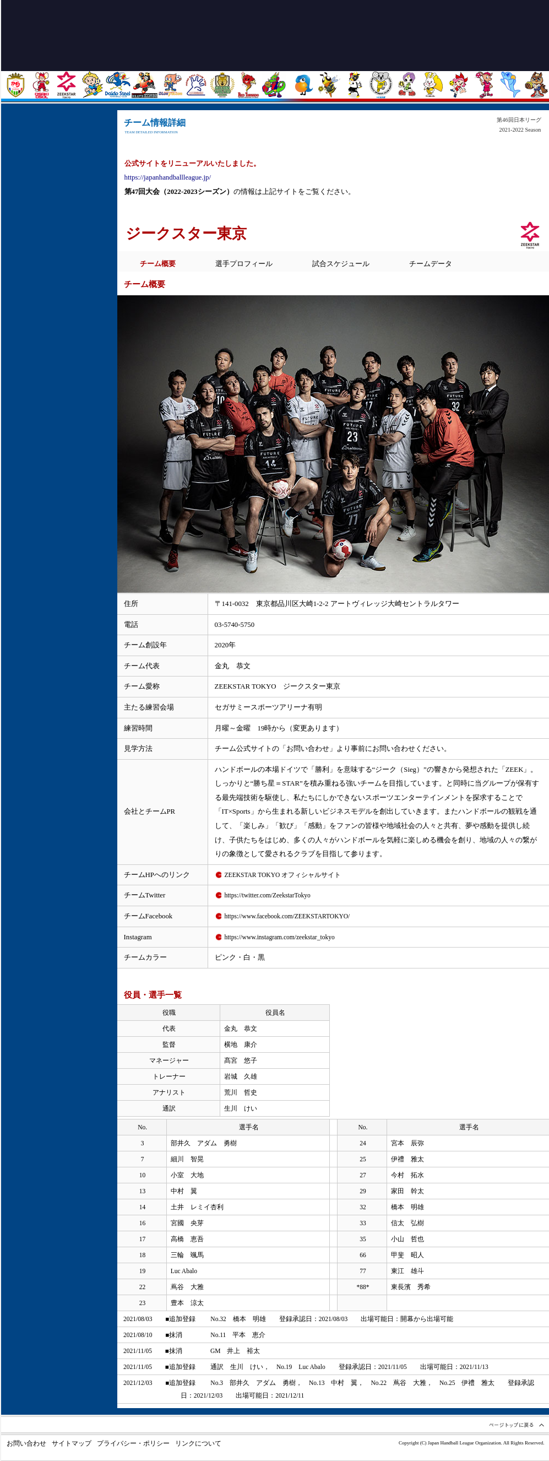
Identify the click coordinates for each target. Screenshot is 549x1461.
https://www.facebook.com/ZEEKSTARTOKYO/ (287, 916)
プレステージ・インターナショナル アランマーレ (303, 85)
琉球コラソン (274, 85)
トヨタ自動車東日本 (15, 85)
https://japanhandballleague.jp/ (167, 177)
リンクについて (198, 1443)
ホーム (57, 118)
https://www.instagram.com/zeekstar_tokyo (280, 937)
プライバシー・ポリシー (133, 1443)
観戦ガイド (57, 197)
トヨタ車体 (144, 85)
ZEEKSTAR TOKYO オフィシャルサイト (283, 875)
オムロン (484, 85)
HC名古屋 (381, 85)
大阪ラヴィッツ (432, 85)
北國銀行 (329, 85)
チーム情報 (57, 250)
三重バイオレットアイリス (407, 85)
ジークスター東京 (66, 85)
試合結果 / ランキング (57, 223)
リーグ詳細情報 (57, 276)
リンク (57, 356)
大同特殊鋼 (118, 85)
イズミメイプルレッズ (458, 85)
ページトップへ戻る (516, 1424)
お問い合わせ (26, 1443)
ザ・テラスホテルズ (536, 85)
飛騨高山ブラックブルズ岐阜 (355, 85)
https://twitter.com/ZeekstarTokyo (268, 895)
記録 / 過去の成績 (57, 329)
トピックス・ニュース (57, 144)
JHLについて (57, 382)
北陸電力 (92, 85)
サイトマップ (71, 1443)
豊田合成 (170, 85)
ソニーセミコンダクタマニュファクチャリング (510, 85)
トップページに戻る (131, 34)
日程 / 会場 (57, 171)
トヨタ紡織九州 (248, 85)
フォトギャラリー (57, 303)
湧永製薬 (196, 85)
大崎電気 (41, 85)
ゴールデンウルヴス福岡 (222, 85)
